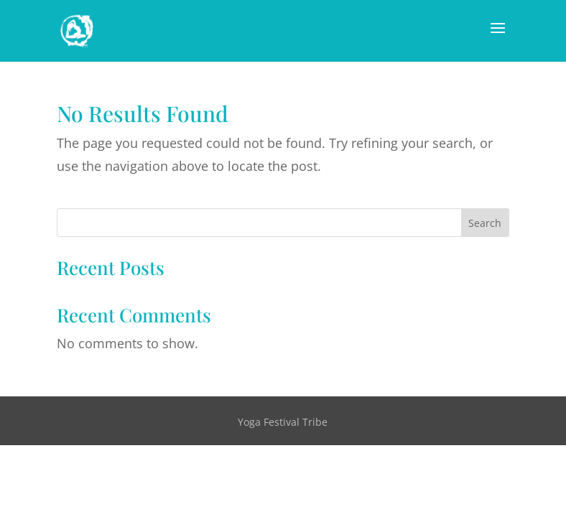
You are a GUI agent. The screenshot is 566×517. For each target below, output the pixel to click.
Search (484, 223)
